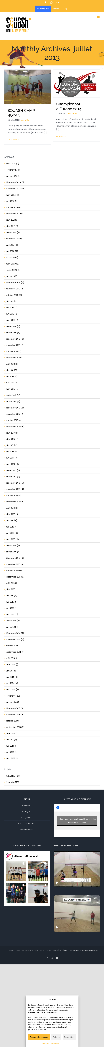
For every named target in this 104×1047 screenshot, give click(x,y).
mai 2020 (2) (12, 251)
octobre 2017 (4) (14, 420)
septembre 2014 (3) (15, 652)
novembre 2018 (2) (15, 345)
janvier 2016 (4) (13, 551)
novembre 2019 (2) (15, 288)
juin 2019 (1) (11, 301)
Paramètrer (69, 1037)
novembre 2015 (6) (15, 564)
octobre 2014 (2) (14, 645)
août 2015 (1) (12, 583)
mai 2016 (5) (11, 526)
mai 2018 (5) (11, 376)
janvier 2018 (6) (13, 401)
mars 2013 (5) (12, 758)
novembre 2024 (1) (15, 188)
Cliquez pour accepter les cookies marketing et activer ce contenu (77, 820)
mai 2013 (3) (11, 746)
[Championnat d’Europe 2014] (76, 83)
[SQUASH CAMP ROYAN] (27, 87)
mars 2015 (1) (12, 614)
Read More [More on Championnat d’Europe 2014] (61, 136)
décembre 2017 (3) (15, 407)
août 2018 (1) (12, 364)
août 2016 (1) (12, 508)
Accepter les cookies (39, 1037)
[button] (16, 871)
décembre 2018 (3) (15, 339)
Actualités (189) (13, 776)
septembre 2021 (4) (15, 213)
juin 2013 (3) (11, 739)
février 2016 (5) (13, 545)
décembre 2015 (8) (15, 558)
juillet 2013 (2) (12, 733)
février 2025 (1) (13, 170)
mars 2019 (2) (12, 320)
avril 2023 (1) (11, 201)
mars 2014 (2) (12, 689)
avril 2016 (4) (12, 533)
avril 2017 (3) (12, 457)
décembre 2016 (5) (15, 483)
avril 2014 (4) (12, 683)
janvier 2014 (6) (13, 702)
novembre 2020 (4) (15, 238)
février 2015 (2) (13, 620)
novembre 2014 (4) (15, 639)
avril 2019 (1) (11, 313)
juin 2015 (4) (11, 595)
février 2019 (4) (13, 326)
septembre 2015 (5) (15, 576)
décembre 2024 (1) (15, 182)
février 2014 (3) (13, 696)
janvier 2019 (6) (13, 332)
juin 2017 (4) (11, 445)
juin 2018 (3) (11, 370)
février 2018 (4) (13, 395)
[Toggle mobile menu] (98, 16)
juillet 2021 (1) (12, 226)
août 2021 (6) (12, 220)
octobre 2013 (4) (14, 720)
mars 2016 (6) (12, 539)
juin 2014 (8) (11, 670)
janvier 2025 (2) (13, 176)
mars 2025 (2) (12, 163)
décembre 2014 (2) (15, 633)
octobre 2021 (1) (13, 207)
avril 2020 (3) (12, 257)
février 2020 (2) (13, 270)
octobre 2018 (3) (13, 351)
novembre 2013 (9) (15, 714)
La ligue (27, 811)
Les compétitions (27, 823)
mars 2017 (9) (12, 464)
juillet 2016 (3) (12, 514)
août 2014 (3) (12, 658)
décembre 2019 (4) (15, 282)
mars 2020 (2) (12, 263)
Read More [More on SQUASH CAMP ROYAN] (12, 139)
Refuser (56, 1037)
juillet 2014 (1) (12, 664)
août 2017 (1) (12, 433)
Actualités (25, 120)
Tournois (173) (12, 782)
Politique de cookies (50, 1043)
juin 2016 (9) (11, 520)
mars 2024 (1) (12, 195)
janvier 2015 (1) (12, 627)
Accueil (27, 806)
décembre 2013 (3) (15, 708)
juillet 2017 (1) (12, 439)
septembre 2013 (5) (15, 727)
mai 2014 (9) (12, 677)
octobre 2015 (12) (14, 570)
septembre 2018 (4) (15, 357)
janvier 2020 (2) (13, 276)
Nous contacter (27, 829)
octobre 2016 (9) (14, 495)
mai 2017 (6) (12, 451)
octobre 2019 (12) (14, 295)
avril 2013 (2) (11, 752)
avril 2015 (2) (11, 608)
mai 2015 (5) (11, 602)
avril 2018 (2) (12, 382)
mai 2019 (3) (11, 307)
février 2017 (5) (13, 470)
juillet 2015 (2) (12, 589)
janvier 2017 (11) (13, 476)
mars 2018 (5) (12, 389)
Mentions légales (71, 950)
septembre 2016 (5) (15, 501)
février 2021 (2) (13, 232)
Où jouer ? (27, 817)
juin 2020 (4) (12, 245)
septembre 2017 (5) (15, 426)
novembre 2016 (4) (15, 489)
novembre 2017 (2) (15, 414)
